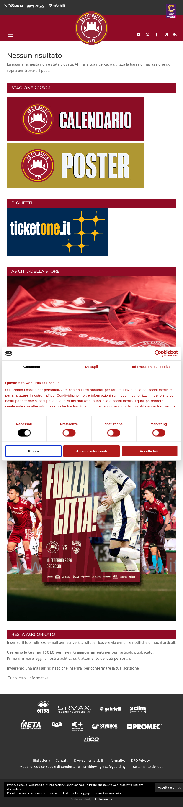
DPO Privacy (140, 760)
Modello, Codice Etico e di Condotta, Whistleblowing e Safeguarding (73, 766)
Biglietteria (41, 760)
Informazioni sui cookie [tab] (151, 366)
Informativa (117, 760)
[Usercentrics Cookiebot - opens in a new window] (158, 353)
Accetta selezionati (91, 451)
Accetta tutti (150, 451)
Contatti (63, 760)
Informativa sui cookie (107, 793)
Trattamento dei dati (147, 766)
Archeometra (103, 799)
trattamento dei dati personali (104, 658)
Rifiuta (33, 451)
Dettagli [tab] (91, 366)
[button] (91, 515)
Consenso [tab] (31, 366)
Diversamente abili (88, 760)
